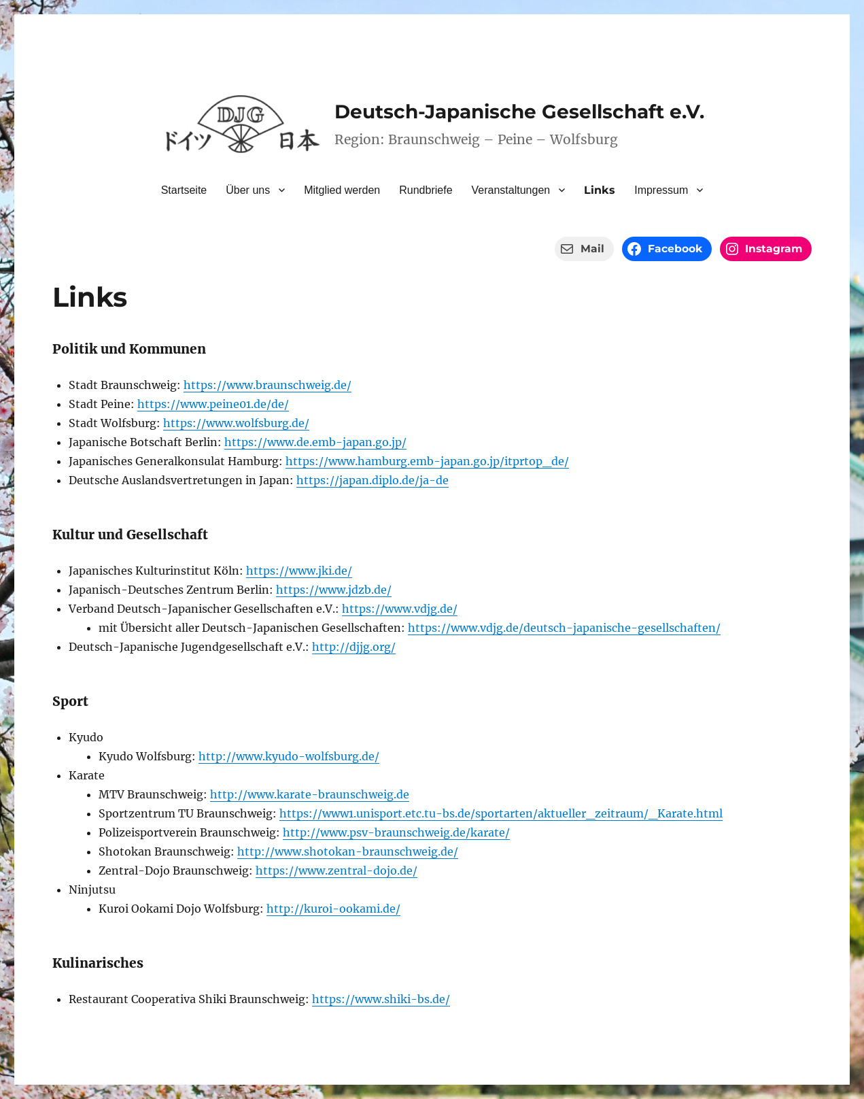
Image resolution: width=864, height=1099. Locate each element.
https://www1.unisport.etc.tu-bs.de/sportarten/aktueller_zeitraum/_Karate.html (501, 813)
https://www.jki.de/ (299, 570)
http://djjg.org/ (354, 647)
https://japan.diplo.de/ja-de (372, 480)
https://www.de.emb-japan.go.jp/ (315, 442)
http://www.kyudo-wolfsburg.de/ (288, 756)
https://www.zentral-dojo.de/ (336, 870)
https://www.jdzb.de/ (334, 589)
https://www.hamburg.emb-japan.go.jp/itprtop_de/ (427, 461)
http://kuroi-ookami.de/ (333, 908)
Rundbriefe (425, 190)
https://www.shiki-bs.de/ (381, 999)
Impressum (661, 190)
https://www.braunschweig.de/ (267, 385)
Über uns (248, 190)
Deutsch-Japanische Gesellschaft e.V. (519, 111)
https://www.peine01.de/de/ (213, 404)
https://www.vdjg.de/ (399, 608)
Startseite (184, 190)
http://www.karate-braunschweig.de (309, 794)
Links (599, 190)
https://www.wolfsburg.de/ (236, 423)
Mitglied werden (342, 190)
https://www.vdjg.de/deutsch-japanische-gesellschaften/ (564, 628)
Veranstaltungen (511, 190)
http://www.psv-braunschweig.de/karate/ (396, 832)
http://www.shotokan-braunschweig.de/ (347, 851)
